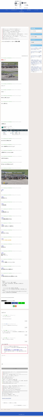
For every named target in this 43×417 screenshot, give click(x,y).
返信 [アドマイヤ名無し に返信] (26, 327)
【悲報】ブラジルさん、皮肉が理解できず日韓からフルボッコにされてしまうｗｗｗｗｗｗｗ (15, 375)
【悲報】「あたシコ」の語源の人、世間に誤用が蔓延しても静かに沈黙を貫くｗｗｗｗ (14, 387)
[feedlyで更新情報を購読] (14, 306)
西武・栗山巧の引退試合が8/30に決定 (8, 379)
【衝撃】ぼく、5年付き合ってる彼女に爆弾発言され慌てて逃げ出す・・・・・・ (13, 31)
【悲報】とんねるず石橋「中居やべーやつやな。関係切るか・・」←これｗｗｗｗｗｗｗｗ (14, 36)
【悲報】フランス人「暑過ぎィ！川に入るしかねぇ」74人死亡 (10, 32)
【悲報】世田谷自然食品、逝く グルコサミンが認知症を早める (10, 30)
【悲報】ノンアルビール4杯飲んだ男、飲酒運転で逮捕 (10, 380)
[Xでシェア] (8, 303)
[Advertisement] (21, 19)
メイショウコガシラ (9, 300)
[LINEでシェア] (21, 303)
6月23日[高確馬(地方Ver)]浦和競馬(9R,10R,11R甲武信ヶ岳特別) (11, 393)
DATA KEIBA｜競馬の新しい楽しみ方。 (8, 394)
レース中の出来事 (4, 300)
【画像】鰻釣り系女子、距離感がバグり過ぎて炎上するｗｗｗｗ (11, 388)
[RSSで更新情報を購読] (16, 306)
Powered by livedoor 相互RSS (6, 399)
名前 (2, 365)
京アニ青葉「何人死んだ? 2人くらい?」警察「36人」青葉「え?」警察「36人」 (12, 35)
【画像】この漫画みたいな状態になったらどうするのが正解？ (11, 383)
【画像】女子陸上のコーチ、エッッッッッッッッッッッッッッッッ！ (12, 374)
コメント (3, 355)
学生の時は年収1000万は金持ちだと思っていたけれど (10, 384)
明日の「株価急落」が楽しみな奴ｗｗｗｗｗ (8, 378)
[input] (36, 31)
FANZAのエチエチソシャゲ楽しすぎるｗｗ (8, 37)
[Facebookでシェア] (14, 303)
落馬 (14, 300)
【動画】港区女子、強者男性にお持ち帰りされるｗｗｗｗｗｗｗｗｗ (12, 389)
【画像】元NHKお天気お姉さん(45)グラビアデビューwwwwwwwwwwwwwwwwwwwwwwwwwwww (16, 373)
